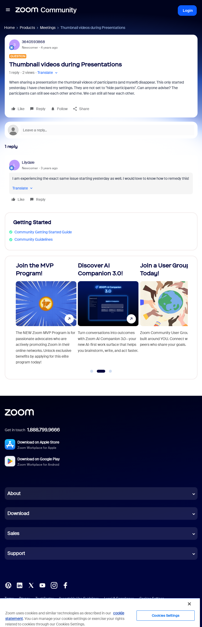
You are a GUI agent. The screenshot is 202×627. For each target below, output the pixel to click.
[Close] (189, 603)
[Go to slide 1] (91, 371)
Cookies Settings (165, 615)
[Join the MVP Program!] (46, 315)
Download (18, 513)
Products (27, 27)
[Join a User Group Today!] (170, 315)
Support (16, 553)
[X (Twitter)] (31, 585)
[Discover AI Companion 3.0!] (108, 315)
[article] (101, 182)
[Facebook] (65, 585)
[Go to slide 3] (110, 371)
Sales (13, 533)
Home (9, 27)
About (14, 493)
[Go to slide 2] (101, 371)
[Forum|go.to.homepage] (46, 10)
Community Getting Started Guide (43, 232)
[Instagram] (53, 585)
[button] (8, 10)
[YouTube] (42, 585)
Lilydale (28, 162)
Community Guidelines (33, 239)
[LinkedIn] (19, 585)
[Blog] (8, 585)
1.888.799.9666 (43, 430)
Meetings (47, 27)
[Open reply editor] (101, 130)
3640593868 (33, 41)
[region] (100, 612)
